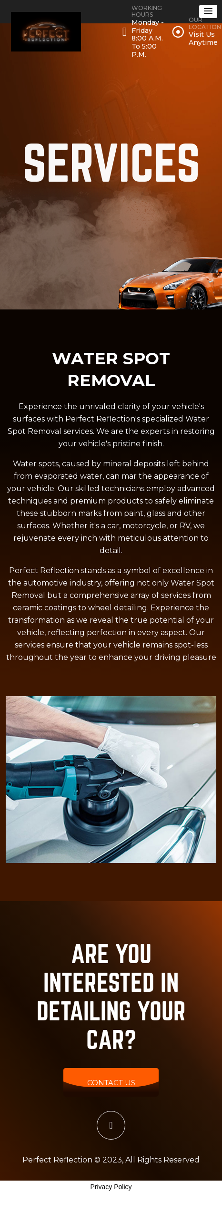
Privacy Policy (110, 1187)
